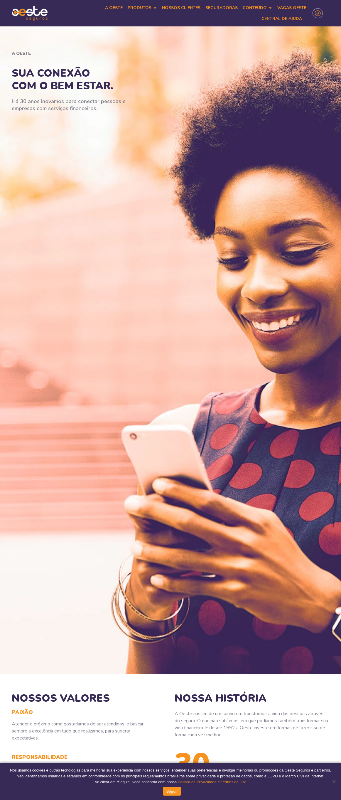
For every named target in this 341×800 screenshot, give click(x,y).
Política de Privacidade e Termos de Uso (212, 782)
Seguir (172, 791)
